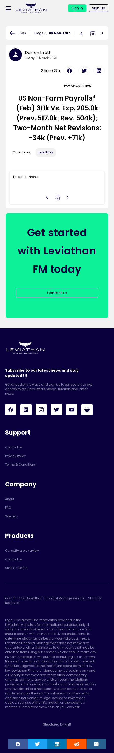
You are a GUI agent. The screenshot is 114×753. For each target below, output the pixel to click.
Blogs (38, 33)
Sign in (77, 8)
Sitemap (11, 516)
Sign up (98, 8)
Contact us (14, 447)
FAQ (8, 507)
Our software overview (22, 550)
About (9, 499)
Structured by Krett (57, 724)
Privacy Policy (15, 456)
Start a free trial (16, 568)
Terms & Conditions (20, 464)
